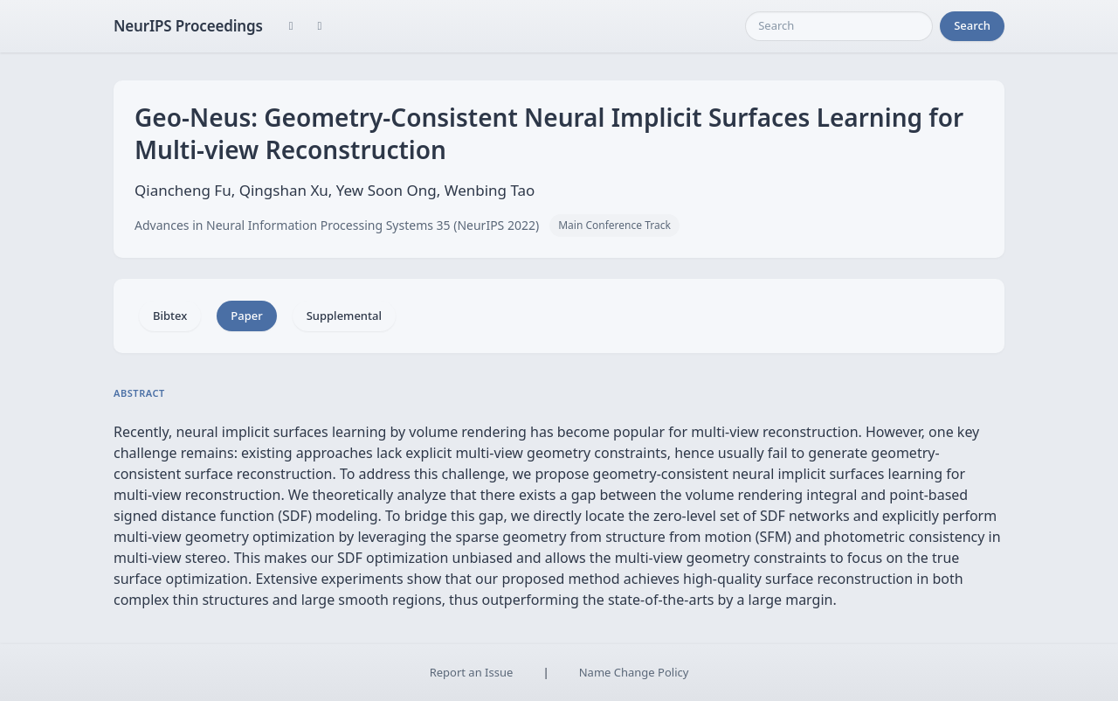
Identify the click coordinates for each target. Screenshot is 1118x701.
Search (972, 25)
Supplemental (344, 315)
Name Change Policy (634, 672)
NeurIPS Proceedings (188, 26)
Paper (246, 315)
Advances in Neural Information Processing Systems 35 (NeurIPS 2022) (337, 225)
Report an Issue (472, 672)
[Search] (839, 26)
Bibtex (170, 315)
